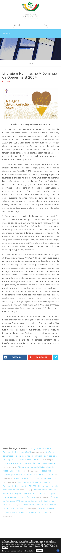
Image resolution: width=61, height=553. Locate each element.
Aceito (39, 550)
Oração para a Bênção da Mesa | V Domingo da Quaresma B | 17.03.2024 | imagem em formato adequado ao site (30, 486)
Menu (7, 33)
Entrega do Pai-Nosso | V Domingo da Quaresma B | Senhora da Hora (30, 501)
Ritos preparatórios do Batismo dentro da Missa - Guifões (29, 463)
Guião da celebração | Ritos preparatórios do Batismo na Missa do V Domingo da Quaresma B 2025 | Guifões (30, 456)
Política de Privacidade (40, 546)
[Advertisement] (30, 391)
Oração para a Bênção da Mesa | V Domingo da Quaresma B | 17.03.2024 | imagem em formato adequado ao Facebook (30, 493)
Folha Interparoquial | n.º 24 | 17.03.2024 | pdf (35, 478)
